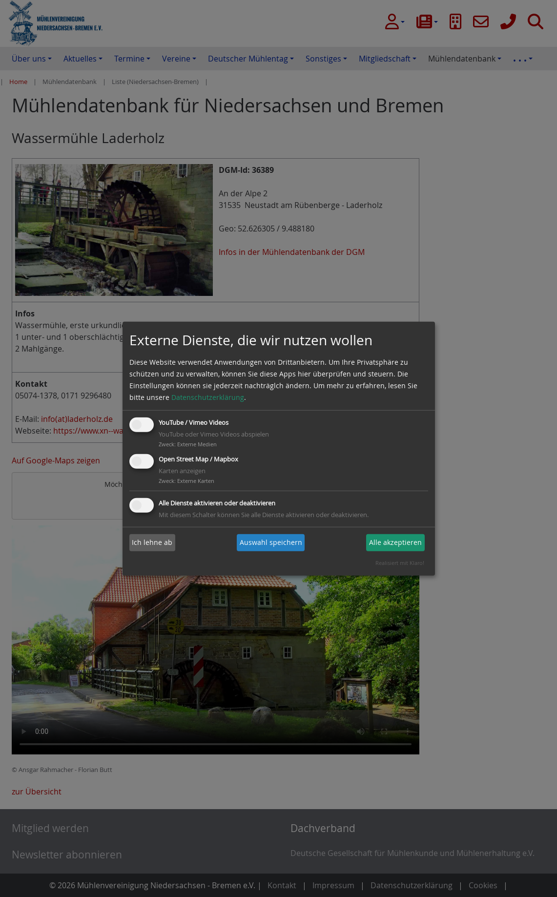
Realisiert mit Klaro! (399, 562)
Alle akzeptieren (395, 542)
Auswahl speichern (271, 542)
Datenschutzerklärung (207, 397)
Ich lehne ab (152, 542)
